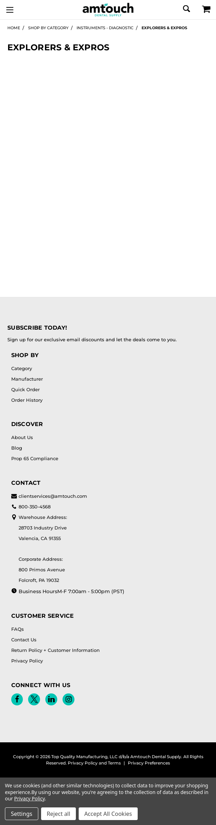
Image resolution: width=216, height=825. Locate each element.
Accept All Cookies (108, 814)
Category (21, 368)
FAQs (17, 629)
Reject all (58, 814)
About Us (22, 437)
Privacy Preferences (149, 763)
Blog (16, 448)
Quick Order (25, 389)
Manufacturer (27, 379)
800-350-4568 (31, 506)
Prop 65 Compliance (34, 458)
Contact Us (24, 639)
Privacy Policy (27, 661)
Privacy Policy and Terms (94, 763)
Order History (26, 400)
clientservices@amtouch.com (49, 496)
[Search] (186, 8)
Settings (21, 814)
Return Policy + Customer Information (55, 650)
